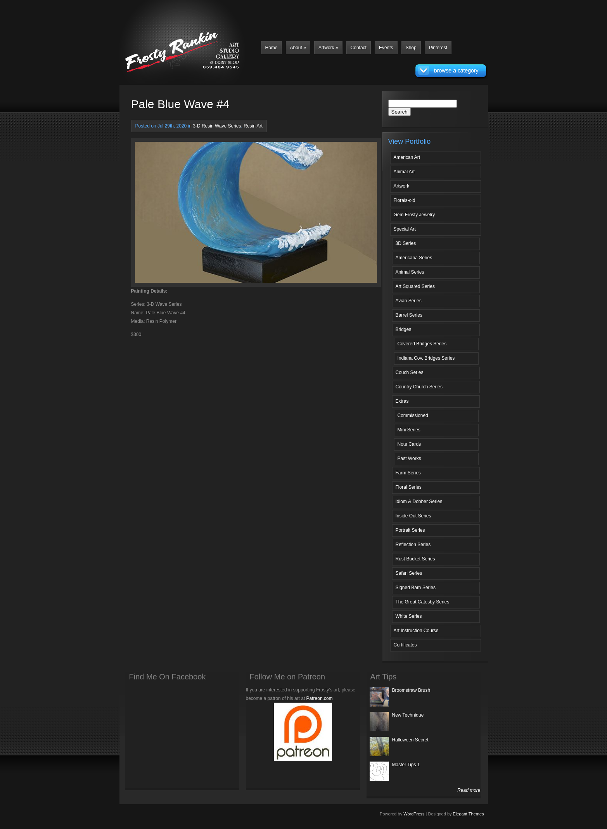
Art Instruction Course (416, 630)
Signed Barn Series (416, 587)
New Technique (408, 715)
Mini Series (409, 430)
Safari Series (409, 573)
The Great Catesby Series (423, 602)
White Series (409, 616)
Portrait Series (410, 530)
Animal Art (404, 171)
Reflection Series (413, 544)
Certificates (405, 645)
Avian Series (409, 300)
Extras (402, 401)
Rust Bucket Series (415, 559)
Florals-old (404, 200)
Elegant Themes (468, 814)
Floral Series (409, 487)
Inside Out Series (413, 516)
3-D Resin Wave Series (217, 126)
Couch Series (410, 372)
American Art (407, 157)
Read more (468, 790)
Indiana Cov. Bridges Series (426, 358)
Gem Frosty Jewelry (414, 214)
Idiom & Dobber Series (419, 501)
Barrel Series (409, 315)
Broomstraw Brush (411, 690)
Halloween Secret (410, 740)
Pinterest (438, 47)
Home (271, 47)
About (298, 47)
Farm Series (408, 473)
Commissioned (413, 415)
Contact (359, 47)
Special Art (405, 229)
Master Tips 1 (406, 764)
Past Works (409, 458)
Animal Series (410, 272)
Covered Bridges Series (422, 343)
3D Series (406, 243)
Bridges (404, 329)
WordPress (413, 814)
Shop (411, 47)
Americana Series (414, 257)
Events (386, 47)
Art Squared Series (415, 286)
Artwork (328, 47)
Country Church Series (419, 387)
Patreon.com (319, 698)
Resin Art (253, 126)
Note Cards (409, 444)
